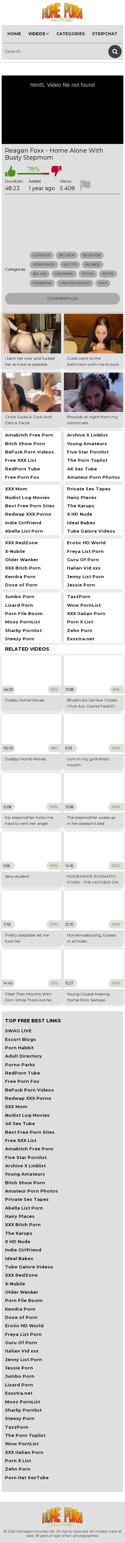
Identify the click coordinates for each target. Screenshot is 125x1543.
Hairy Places (20, 1216)
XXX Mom (16, 1106)
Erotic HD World (24, 1325)
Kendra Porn (20, 1309)
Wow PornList (22, 1443)
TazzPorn (16, 1427)
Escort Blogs (20, 1039)
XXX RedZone (21, 1275)
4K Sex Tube (20, 1123)
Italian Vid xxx (22, 1351)
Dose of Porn (21, 1317)
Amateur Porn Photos (31, 1191)
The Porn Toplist (25, 1435)
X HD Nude (17, 1241)
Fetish (88, 274)
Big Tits (70, 264)
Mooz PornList (22, 1401)
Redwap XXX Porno (28, 1098)
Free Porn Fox (22, 1081)
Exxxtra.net (18, 1393)
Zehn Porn (17, 1469)
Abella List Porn (24, 1208)
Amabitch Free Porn (29, 1148)
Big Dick (66, 255)
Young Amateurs (25, 1174)
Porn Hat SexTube (27, 1477)
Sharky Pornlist (23, 1410)
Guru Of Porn (21, 1342)
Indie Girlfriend (23, 1249)
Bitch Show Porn (25, 1182)
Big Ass (39, 274)
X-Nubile (15, 1283)
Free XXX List (20, 1140)
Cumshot (41, 255)
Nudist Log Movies (27, 1115)
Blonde (92, 264)
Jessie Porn (19, 1367)
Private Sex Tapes (27, 1199)
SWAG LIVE (18, 1030)
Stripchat (104, 33)
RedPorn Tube (22, 1073)
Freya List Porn (23, 1334)
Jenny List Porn (23, 1359)
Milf (103, 283)
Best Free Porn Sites (30, 1132)
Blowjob (91, 255)
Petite (108, 274)
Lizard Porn (19, 1384)
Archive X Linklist (25, 1165)
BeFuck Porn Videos (29, 1090)
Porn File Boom (24, 1300)
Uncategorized (75, 283)
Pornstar (42, 283)
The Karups (18, 1233)
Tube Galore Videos (29, 1266)
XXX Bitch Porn (23, 1224)
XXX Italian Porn (24, 1452)
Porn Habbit (19, 1047)
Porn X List (18, 1460)
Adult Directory (23, 1056)
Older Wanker (21, 1292)
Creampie (64, 274)
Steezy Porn (19, 1418)
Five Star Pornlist (26, 1157)
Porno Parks (20, 1064)
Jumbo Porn (19, 1376)
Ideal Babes (19, 1258)
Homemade (44, 264)
